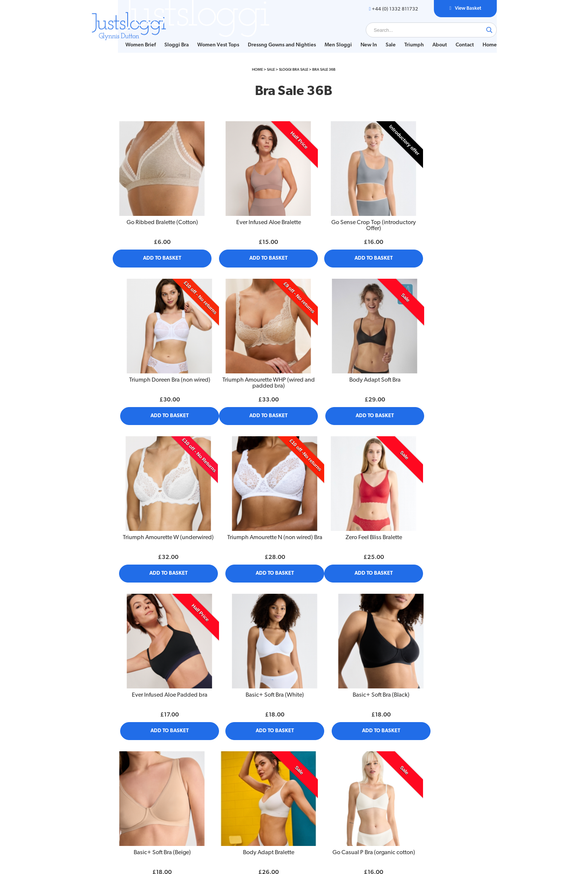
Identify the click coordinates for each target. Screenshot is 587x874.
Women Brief (129, 37)
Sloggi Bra (165, 37)
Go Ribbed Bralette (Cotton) (156, 221)
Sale (379, 37)
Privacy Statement (210, 799)
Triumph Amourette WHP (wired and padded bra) (156, 367)
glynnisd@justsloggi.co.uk (449, 795)
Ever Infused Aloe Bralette (247, 221)
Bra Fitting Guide (125, 782)
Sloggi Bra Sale (293, 81)
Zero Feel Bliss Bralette (156, 508)
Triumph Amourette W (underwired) (339, 367)
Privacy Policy (205, 774)
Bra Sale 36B (323, 81)
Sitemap (199, 791)
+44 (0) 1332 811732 (379, 9)
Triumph (402, 37)
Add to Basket (156, 256)
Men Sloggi (326, 37)
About (428, 37)
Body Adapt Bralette (247, 651)
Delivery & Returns (211, 782)
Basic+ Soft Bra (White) (339, 508)
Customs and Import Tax (218, 807)
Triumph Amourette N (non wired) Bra (431, 367)
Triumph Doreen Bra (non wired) (431, 221)
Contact (453, 37)
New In (357, 37)
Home (121, 45)
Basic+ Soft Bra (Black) (431, 508)
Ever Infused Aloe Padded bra (248, 508)
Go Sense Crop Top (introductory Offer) (339, 224)
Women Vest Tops (207, 37)
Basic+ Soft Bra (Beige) (156, 651)
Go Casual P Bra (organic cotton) (339, 651)
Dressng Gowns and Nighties (270, 37)
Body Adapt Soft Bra (247, 364)
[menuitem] (129, 37)
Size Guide (118, 774)
